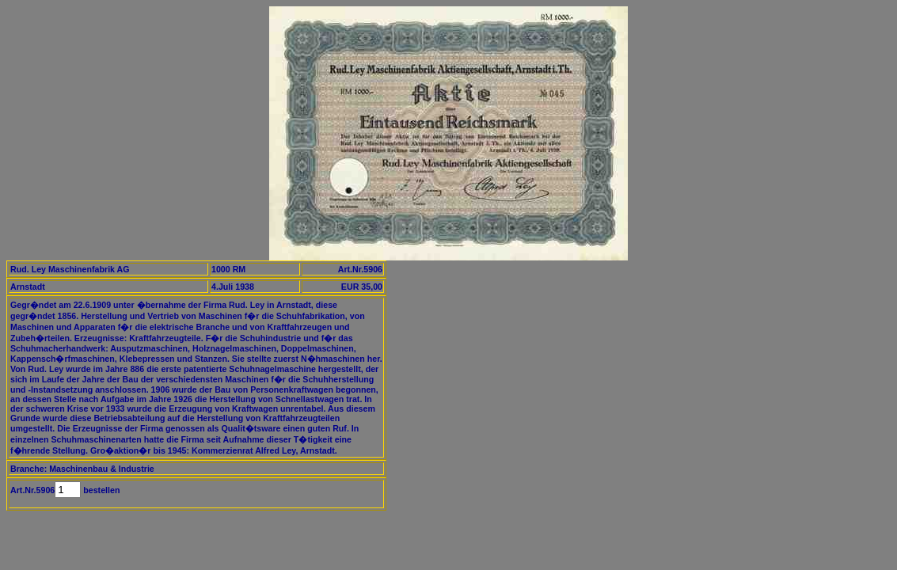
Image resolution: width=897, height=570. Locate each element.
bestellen (100, 490)
